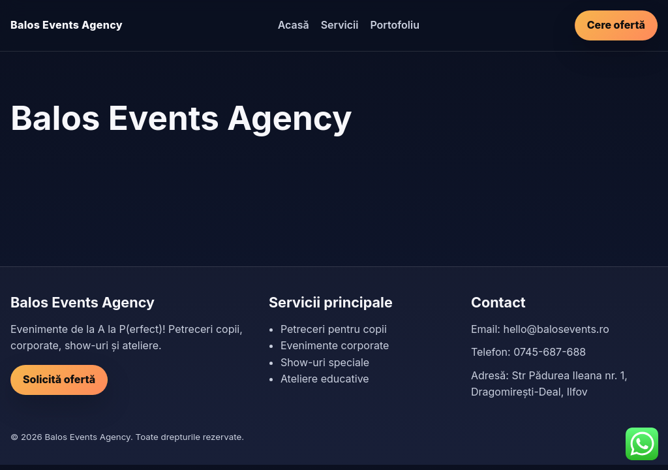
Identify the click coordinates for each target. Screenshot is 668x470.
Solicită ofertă (59, 379)
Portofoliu (394, 24)
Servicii (340, 24)
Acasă (293, 24)
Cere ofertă (616, 24)
